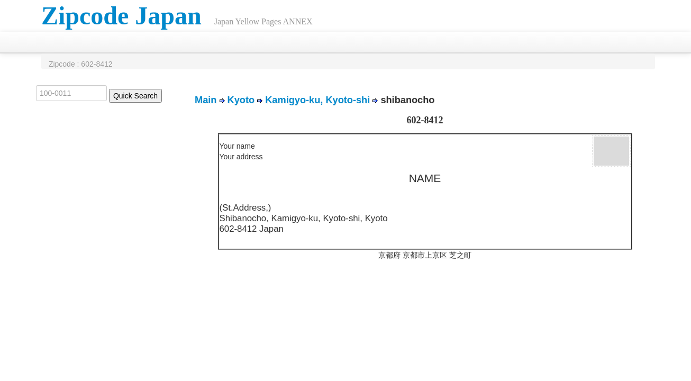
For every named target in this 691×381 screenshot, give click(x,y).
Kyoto (241, 100)
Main (205, 100)
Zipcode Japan (121, 16)
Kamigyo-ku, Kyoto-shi (317, 100)
